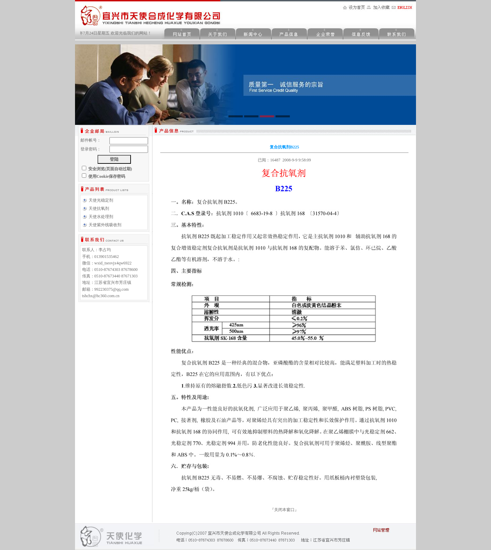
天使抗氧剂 (99, 208)
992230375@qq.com (111, 289)
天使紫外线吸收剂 (105, 224)
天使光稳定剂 (101, 200)
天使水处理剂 (101, 216)
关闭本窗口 (284, 509)
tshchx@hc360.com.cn (101, 295)
